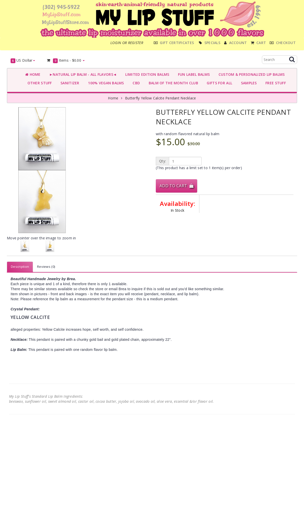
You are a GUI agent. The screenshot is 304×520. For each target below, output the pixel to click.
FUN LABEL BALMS (193, 74)
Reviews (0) (46, 266)
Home (33, 74)
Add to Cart (176, 186)
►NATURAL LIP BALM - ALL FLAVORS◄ (82, 74)
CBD (135, 83)
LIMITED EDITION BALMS (146, 74)
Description (20, 266)
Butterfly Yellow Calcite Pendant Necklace (160, 98)
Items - (65, 60)
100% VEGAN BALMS (105, 83)
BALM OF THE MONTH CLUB (172, 83)
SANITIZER (68, 83)
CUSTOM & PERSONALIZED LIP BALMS (250, 74)
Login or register (126, 42)
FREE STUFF (274, 83)
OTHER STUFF (38, 83)
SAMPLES (248, 83)
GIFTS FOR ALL (218, 83)
